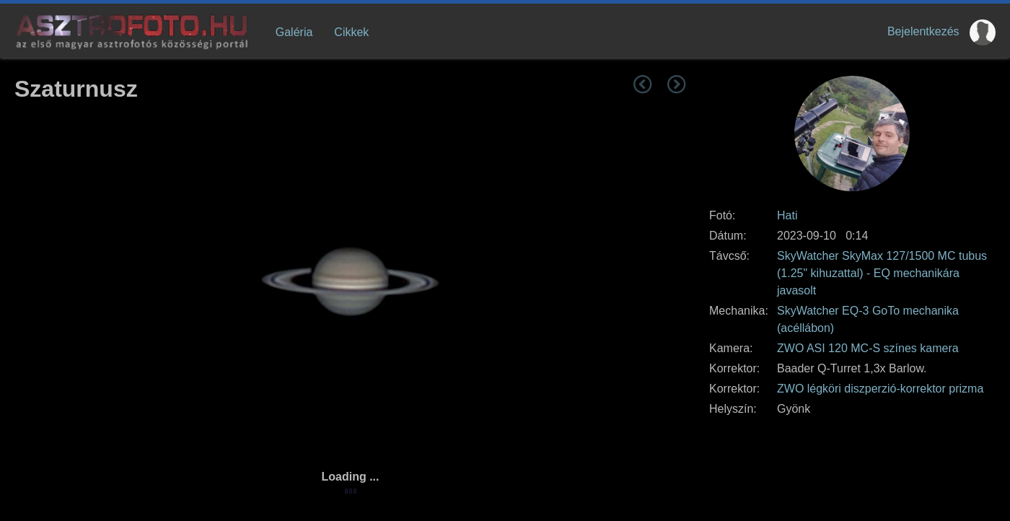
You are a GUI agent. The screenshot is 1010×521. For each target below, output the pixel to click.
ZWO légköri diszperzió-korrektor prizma (880, 388)
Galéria (294, 32)
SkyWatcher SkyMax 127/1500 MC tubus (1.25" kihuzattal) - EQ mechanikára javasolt (882, 273)
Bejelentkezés (923, 31)
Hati (787, 215)
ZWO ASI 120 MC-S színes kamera (868, 348)
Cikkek (351, 32)
